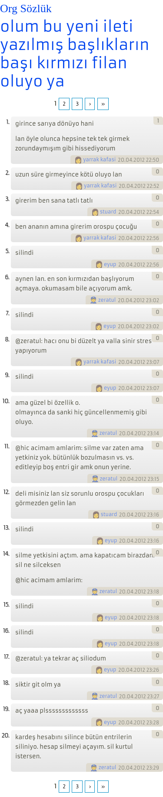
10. (6, 401)
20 (121, 160)
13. (6, 527)
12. (6, 492)
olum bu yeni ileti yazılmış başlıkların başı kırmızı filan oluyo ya (74, 53)
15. (6, 604)
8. (7, 339)
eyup (110, 264)
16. (6, 630)
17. (6, 656)
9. (7, 375)
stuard (108, 212)
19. (6, 709)
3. (7, 199)
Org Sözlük (26, 8)
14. (6, 553)
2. (7, 173)
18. (6, 683)
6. (7, 277)
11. (6, 446)
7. (7, 313)
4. (7, 225)
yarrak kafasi (99, 160)
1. (7, 122)
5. (7, 251)
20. (5, 735)
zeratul (107, 300)
